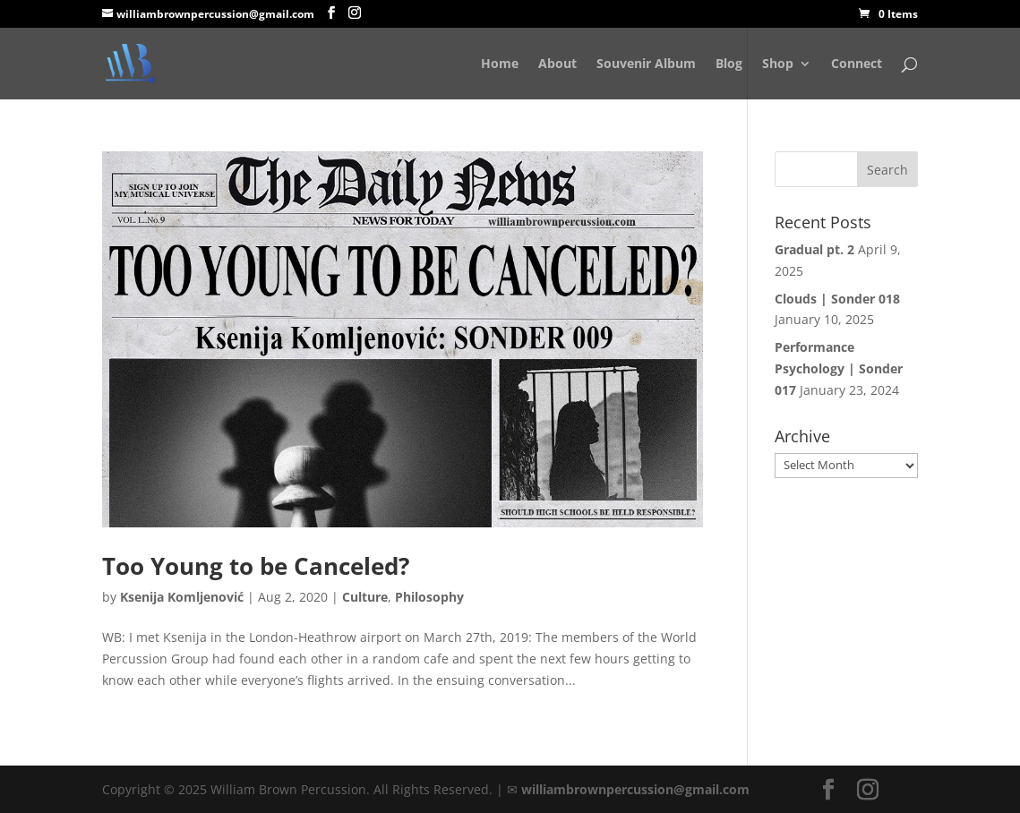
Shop (777, 64)
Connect (856, 64)
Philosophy (429, 596)
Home (500, 64)
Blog (729, 64)
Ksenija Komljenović (182, 596)
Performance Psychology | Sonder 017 (839, 368)
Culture (365, 596)
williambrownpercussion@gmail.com (635, 789)
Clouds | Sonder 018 (837, 298)
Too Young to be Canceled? (255, 566)
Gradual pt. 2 (814, 249)
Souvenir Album (646, 64)
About (557, 64)
